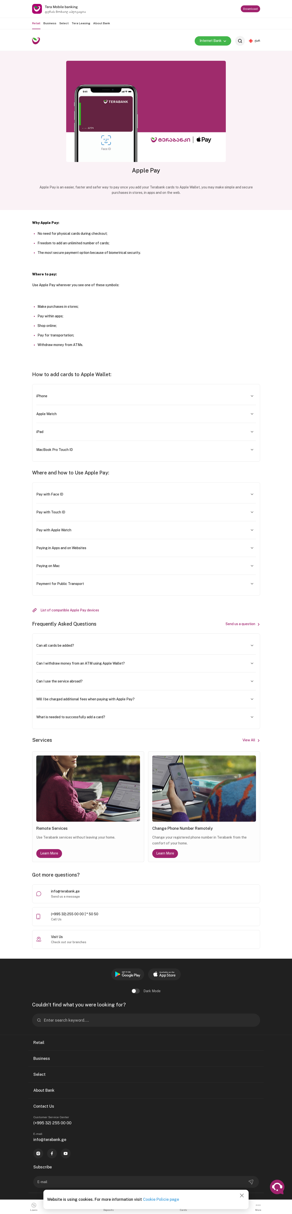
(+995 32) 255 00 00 (52, 1123)
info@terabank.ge (65, 891)
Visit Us (57, 937)
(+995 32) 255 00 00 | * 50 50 (74, 914)
